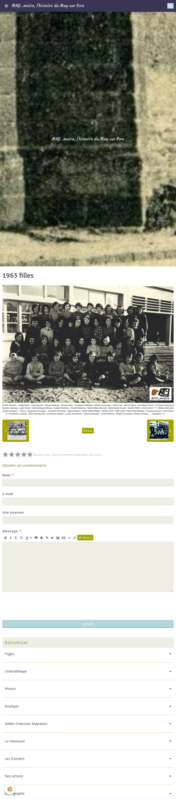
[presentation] (38, 606)
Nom (6, 475)
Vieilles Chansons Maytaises (26, 723)
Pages (9, 654)
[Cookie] (10, 789)
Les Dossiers (15, 758)
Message (10, 531)
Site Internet (13, 512)
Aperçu (85, 537)
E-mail (7, 494)
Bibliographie (15, 793)
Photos (10, 688)
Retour (87, 431)
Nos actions (14, 776)
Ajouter (88, 624)
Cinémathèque (16, 671)
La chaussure (15, 741)
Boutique (12, 706)
